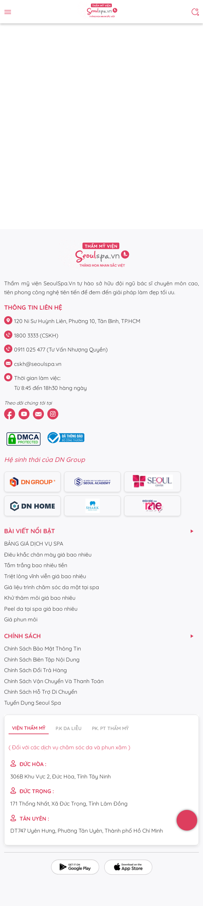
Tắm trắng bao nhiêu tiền (35, 565)
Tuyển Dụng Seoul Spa (32, 702)
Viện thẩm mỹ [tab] (28, 728)
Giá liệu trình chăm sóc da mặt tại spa (51, 587)
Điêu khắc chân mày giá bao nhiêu (48, 554)
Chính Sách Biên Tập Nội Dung (42, 659)
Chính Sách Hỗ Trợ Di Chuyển (40, 691)
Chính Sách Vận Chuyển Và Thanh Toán (54, 681)
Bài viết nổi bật (29, 531)
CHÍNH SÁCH (22, 636)
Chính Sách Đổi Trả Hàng (35, 670)
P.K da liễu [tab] (69, 728)
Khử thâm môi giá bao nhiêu (39, 597)
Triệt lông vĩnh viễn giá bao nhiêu (45, 576)
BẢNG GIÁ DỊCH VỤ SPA (33, 543)
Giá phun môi (20, 619)
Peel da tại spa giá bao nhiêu (40, 608)
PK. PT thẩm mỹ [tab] (110, 728)
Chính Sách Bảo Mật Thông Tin (42, 648)
